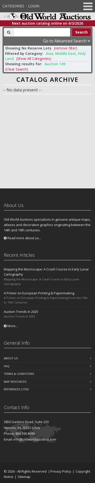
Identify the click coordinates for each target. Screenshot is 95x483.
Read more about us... (22, 238)
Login (33, 6)
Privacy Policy (60, 471)
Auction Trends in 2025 (21, 311)
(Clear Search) (16, 69)
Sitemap (24, 476)
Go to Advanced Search (66, 41)
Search (81, 32)
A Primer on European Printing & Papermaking (39, 293)
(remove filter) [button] (65, 48)
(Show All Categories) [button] (33, 58)
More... (11, 326)
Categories (13, 6)
